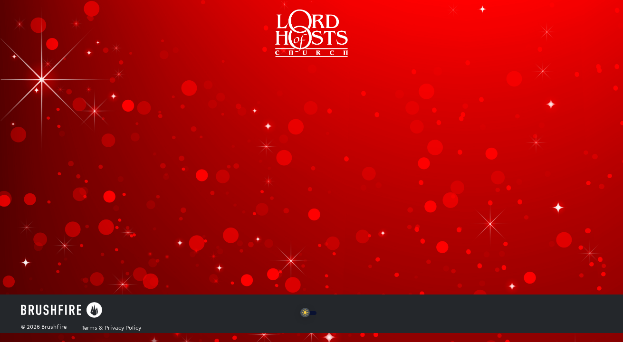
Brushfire (54, 327)
